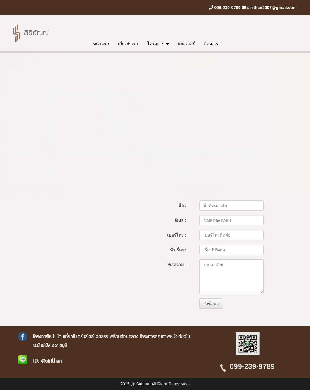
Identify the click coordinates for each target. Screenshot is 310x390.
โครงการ (158, 43)
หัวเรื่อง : (198, 105)
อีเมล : (201, 76)
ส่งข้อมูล (231, 159)
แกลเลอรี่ (186, 43)
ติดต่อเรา (212, 43)
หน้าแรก (101, 43)
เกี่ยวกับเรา (128, 43)
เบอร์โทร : (197, 91)
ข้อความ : (197, 120)
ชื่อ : (202, 61)
